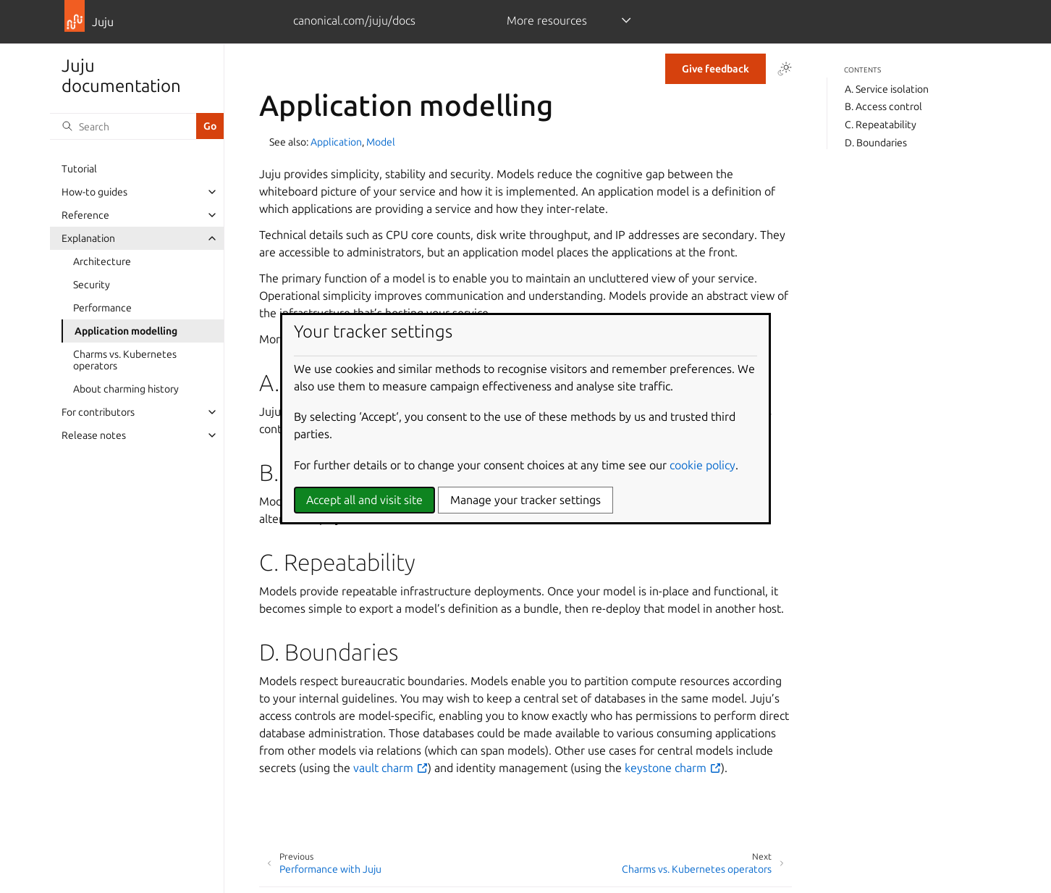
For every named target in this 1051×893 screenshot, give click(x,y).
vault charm (390, 767)
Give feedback (715, 69)
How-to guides (94, 192)
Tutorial (79, 169)
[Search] (123, 126)
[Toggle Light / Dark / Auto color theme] (784, 69)
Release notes (94, 435)
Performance (102, 308)
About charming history (126, 389)
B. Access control (883, 106)
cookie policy (702, 464)
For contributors (98, 412)
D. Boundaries (876, 142)
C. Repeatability (880, 124)
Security (91, 284)
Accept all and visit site (364, 499)
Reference (85, 215)
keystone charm (673, 767)
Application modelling (126, 331)
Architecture (102, 261)
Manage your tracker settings (525, 499)
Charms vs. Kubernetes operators (125, 360)
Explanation (88, 238)
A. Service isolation (887, 89)
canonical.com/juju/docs (354, 20)
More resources (547, 20)
